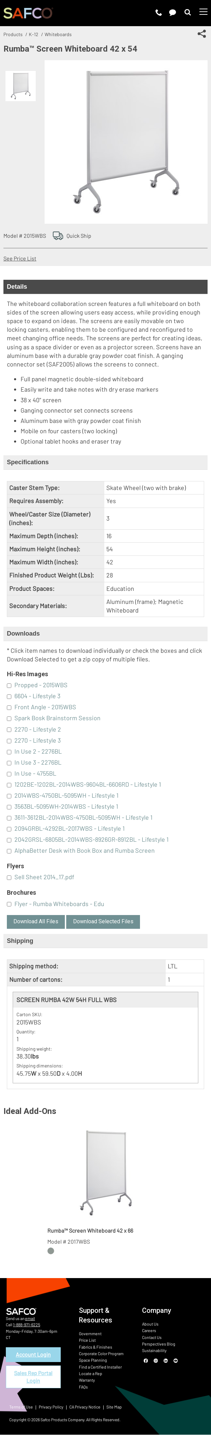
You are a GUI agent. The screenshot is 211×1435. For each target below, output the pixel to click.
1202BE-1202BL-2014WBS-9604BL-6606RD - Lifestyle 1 (87, 784)
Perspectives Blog (158, 1343)
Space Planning (92, 1359)
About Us (150, 1323)
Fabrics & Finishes (95, 1346)
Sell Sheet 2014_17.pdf (44, 877)
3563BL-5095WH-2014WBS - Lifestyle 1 (66, 806)
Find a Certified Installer (99, 1366)
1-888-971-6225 (26, 1324)
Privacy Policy (50, 1407)
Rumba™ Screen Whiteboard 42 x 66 (90, 1230)
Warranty (87, 1379)
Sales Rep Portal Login (33, 1377)
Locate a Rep (90, 1372)
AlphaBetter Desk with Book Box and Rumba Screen (84, 850)
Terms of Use (20, 1407)
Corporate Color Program (101, 1353)
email (30, 1318)
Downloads (23, 633)
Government (89, 1333)
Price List (87, 1340)
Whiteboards (58, 34)
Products (13, 34)
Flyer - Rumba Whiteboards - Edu (59, 903)
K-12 (33, 34)
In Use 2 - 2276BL (38, 751)
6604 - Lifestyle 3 (37, 696)
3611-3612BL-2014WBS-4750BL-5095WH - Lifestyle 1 (83, 817)
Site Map (112, 1407)
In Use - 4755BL (35, 773)
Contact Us (151, 1337)
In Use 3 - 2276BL (37, 762)
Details (17, 286)
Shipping (20, 940)
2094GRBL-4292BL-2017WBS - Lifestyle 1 (69, 828)
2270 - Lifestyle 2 (37, 729)
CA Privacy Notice (84, 1407)
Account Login (33, 1354)
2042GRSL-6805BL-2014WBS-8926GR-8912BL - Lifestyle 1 (91, 839)
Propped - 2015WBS (41, 685)
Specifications (28, 462)
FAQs (83, 1385)
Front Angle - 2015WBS (45, 707)
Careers (148, 1330)
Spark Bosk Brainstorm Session (57, 718)
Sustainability (154, 1350)
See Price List (19, 258)
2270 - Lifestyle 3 (37, 740)
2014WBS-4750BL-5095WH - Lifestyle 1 (66, 795)
